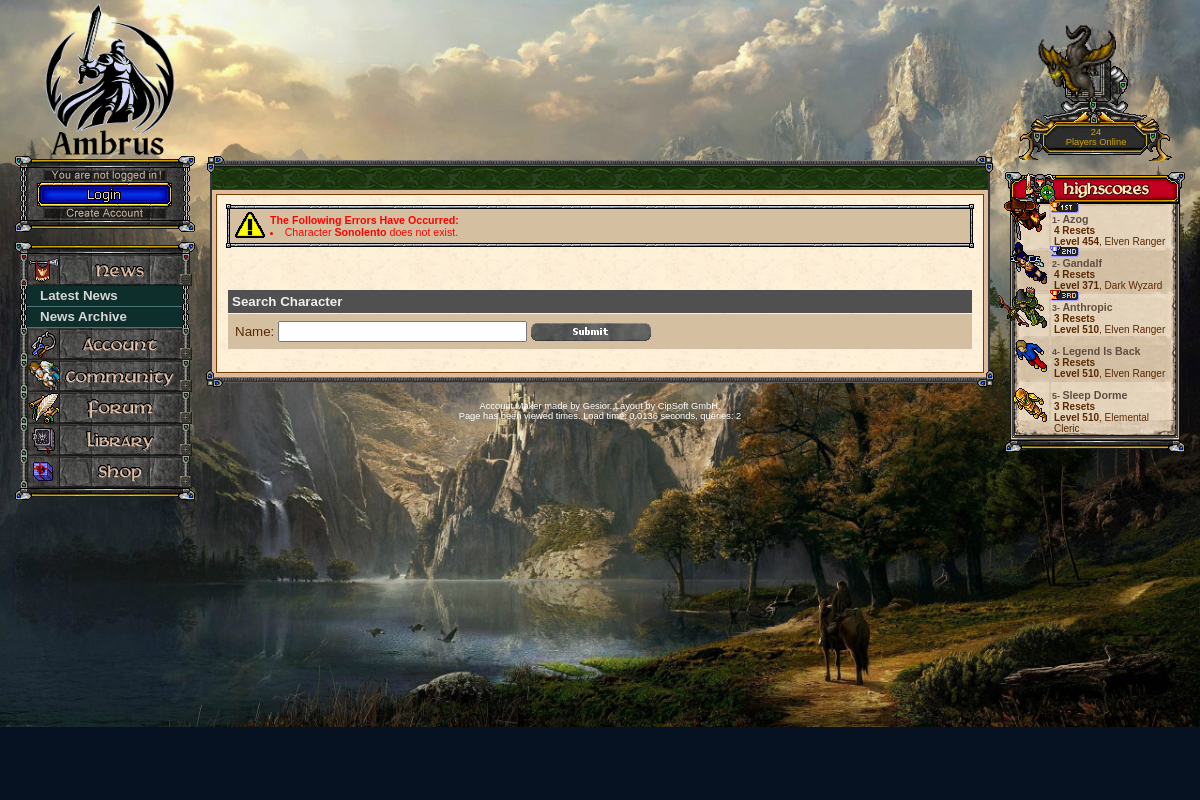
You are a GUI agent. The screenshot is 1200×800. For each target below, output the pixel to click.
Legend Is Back (1097, 351)
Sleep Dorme (1091, 395)
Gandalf (1078, 263)
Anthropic (1083, 307)
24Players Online (1096, 137)
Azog (1071, 219)
